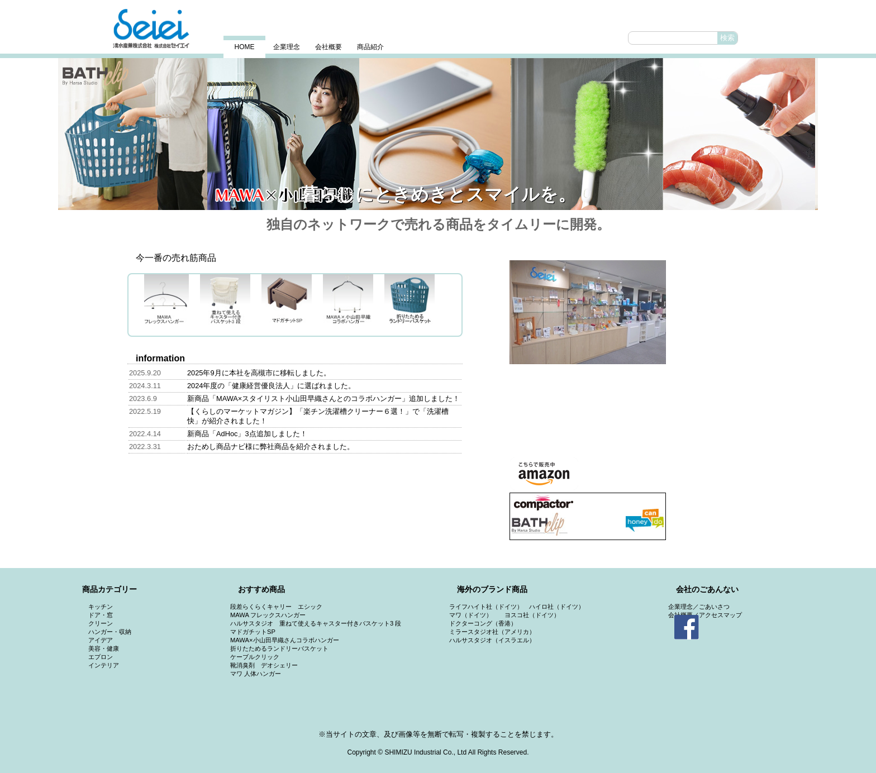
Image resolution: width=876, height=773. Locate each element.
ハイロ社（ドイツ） (556, 606)
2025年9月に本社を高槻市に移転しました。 (259, 373)
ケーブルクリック (254, 656)
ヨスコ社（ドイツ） (532, 615)
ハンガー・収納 (109, 631)
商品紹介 (370, 47)
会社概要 (328, 47)
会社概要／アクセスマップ (705, 615)
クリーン (100, 623)
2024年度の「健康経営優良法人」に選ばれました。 (271, 385)
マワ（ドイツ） (470, 615)
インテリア (103, 665)
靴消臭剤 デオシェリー (264, 665)
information (160, 358)
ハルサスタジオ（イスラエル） (492, 640)
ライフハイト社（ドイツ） (486, 606)
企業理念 (286, 47)
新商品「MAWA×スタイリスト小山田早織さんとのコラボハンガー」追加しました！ (323, 398)
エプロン (100, 656)
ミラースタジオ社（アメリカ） (492, 631)
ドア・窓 (100, 615)
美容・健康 (103, 648)
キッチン (100, 606)
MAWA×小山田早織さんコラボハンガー (284, 640)
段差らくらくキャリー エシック (276, 606)
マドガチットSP (252, 631)
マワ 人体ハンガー (255, 673)
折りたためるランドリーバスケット (279, 648)
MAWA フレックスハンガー (268, 615)
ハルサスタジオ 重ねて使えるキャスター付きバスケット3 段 (315, 623)
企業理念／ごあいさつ (699, 606)
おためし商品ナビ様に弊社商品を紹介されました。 (270, 446)
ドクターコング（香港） (483, 623)
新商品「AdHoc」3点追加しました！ (247, 434)
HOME (245, 47)
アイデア (100, 640)
